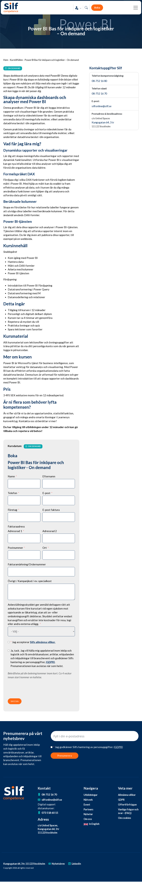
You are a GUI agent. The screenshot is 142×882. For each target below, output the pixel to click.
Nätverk (88, 799)
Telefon (12, 493)
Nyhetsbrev (59, 863)
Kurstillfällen (16, 60)
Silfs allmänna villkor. (42, 642)
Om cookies (124, 818)
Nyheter (88, 814)
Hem (5, 60)
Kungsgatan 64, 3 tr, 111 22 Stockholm (25, 863)
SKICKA (15, 701)
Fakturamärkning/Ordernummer (27, 564)
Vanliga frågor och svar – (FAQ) (127, 811)
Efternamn (48, 476)
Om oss (88, 819)
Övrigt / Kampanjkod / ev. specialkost (30, 581)
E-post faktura (51, 509)
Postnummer (15, 547)
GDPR (121, 799)
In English (92, 824)
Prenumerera (64, 755)
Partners (88, 809)
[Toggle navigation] (135, 8)
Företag (12, 509)
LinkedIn (77, 863)
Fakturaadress (16, 526)
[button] (78, 8)
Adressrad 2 (49, 531)
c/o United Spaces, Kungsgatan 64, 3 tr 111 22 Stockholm (49, 829)
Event (87, 804)
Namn (11, 476)
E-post (46, 493)
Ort (44, 547)
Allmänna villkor (127, 794)
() (50, 662)
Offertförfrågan (127, 804)
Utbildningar (90, 794)
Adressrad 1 (15, 531)
